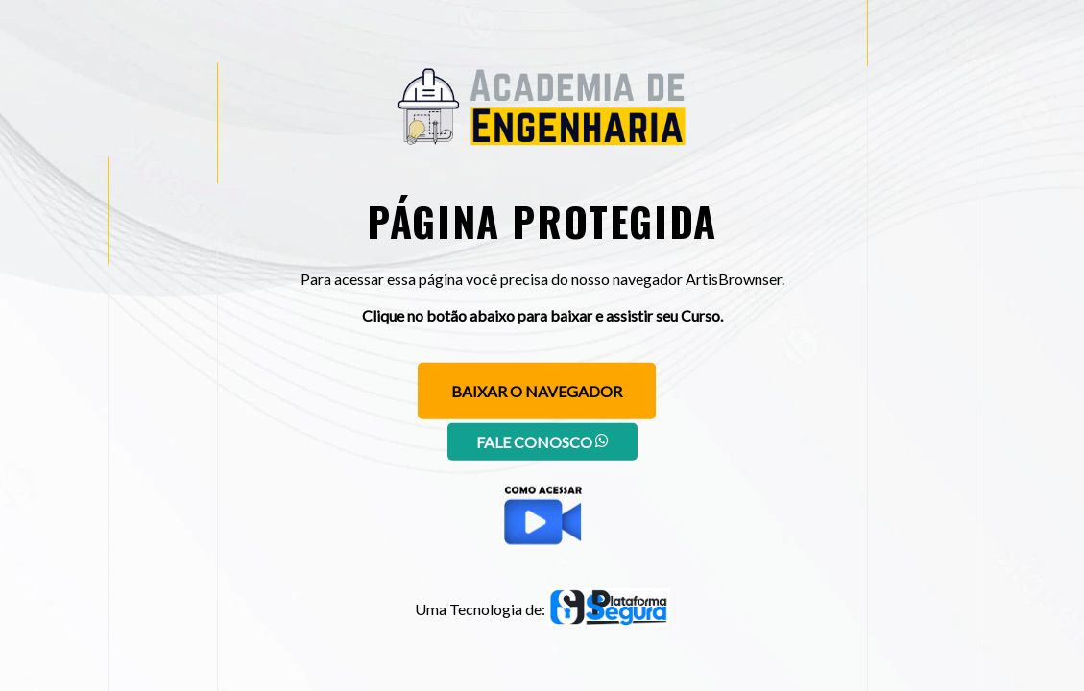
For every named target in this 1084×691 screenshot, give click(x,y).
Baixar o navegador (536, 391)
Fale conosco (542, 442)
